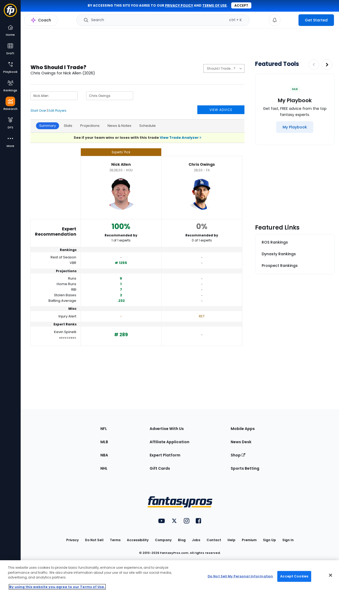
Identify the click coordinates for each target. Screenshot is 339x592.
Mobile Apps (243, 428)
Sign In (288, 540)
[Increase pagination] (327, 64)
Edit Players (57, 110)
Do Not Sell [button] (94, 540)
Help (231, 540)
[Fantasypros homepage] (10, 13)
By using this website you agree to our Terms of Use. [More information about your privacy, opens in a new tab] (57, 587)
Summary (47, 125)
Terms (115, 540)
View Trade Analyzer (180, 137)
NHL (104, 468)
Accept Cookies (294, 576)
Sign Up (269, 540)
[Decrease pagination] (314, 64)
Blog (182, 540)
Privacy (72, 540)
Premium (249, 540)
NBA (104, 455)
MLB (104, 442)
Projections (90, 125)
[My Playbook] (294, 127)
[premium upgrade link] (289, 20)
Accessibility (138, 540)
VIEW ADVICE (220, 109)
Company (163, 540)
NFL (103, 428)
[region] (169, 576)
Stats (68, 125)
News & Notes (119, 125)
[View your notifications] (274, 20)
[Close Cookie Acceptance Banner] (330, 575)
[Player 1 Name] (54, 95)
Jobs (196, 540)
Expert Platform (165, 455)
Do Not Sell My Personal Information (240, 576)
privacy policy (179, 5)
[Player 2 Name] (109, 95)
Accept (241, 5)
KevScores (67, 337)
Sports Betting (245, 468)
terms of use (214, 5)
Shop (238, 455)
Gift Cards (160, 468)
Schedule (147, 125)
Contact (214, 540)
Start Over (38, 110)
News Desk (241, 442)
